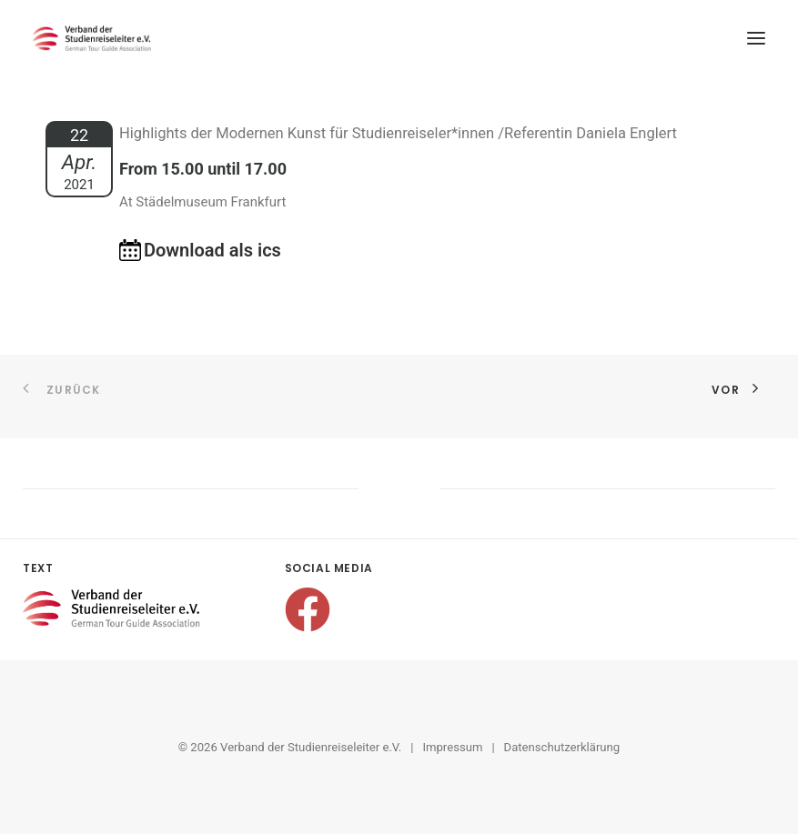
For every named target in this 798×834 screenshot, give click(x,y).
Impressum (452, 747)
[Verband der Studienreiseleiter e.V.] (92, 38)
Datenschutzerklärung (562, 747)
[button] (756, 38)
